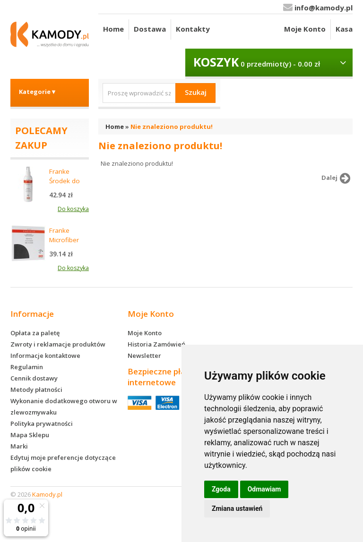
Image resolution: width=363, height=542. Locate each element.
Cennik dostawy (34, 378)
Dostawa (150, 29)
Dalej (337, 178)
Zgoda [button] (221, 489)
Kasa (344, 29)
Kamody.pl (47, 494)
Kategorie (38, 91)
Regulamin (26, 367)
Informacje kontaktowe (45, 355)
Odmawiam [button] (264, 489)
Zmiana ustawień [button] (237, 508)
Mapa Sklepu (29, 435)
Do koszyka (73, 209)
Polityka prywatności (41, 423)
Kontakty (193, 29)
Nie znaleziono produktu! (171, 126)
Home (113, 29)
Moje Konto (305, 29)
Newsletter (144, 355)
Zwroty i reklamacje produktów (57, 344)
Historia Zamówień (156, 344)
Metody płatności (36, 389)
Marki (19, 446)
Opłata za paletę (35, 333)
